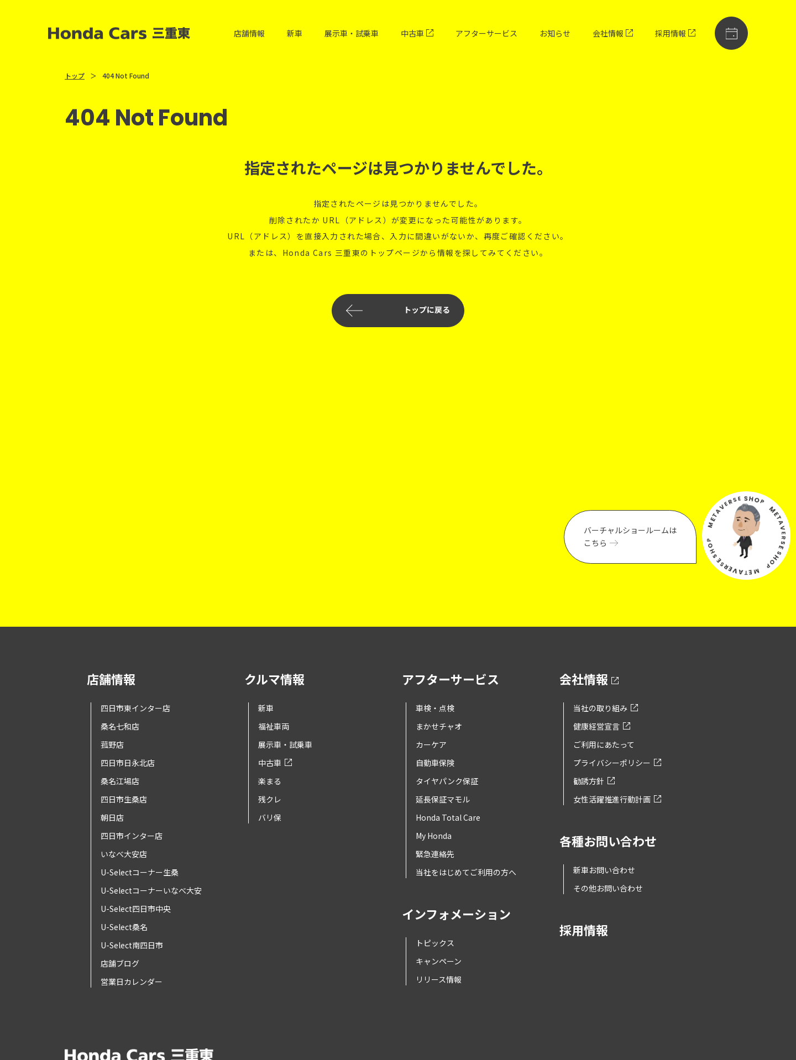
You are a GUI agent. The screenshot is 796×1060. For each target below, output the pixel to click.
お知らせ (555, 33)
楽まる (269, 780)
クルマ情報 (274, 680)
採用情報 (675, 33)
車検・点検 (435, 707)
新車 (294, 33)
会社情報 (613, 33)
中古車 (417, 33)
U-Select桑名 (124, 926)
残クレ (269, 799)
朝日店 (112, 817)
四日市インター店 (132, 835)
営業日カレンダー (132, 981)
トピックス (435, 942)
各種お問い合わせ (608, 842)
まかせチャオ (439, 726)
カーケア (431, 744)
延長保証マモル (443, 799)
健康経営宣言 (601, 726)
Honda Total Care (448, 817)
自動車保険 (435, 762)
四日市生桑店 (124, 799)
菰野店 (112, 744)
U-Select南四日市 (132, 945)
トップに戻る (398, 311)
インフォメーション (456, 914)
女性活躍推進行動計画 (617, 799)
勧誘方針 (594, 780)
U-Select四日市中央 (136, 908)
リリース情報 (439, 979)
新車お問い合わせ (604, 869)
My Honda (434, 835)
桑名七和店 (120, 726)
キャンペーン (439, 961)
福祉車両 (273, 726)
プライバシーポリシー (617, 762)
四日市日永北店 (128, 762)
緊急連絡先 (435, 853)
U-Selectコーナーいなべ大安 (151, 890)
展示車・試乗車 (351, 33)
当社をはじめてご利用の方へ (466, 872)
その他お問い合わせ (608, 888)
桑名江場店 (120, 780)
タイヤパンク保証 (447, 780)
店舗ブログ (120, 963)
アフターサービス (486, 33)
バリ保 (269, 817)
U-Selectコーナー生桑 (140, 872)
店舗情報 (249, 33)
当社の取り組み (605, 707)
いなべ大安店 (124, 853)
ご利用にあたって (604, 744)
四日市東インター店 (135, 707)
